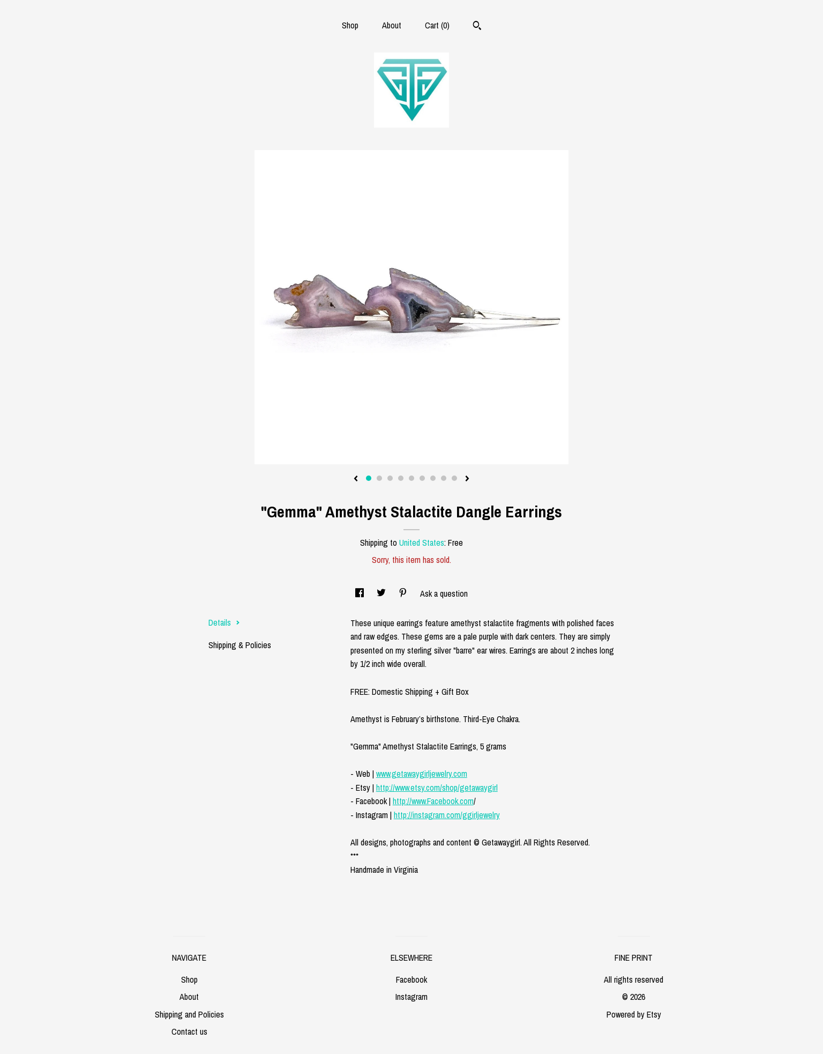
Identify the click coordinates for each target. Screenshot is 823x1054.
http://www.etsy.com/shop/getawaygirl (437, 787)
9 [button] (454, 478)
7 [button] (433, 478)
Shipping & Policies (239, 645)
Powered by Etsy (634, 1014)
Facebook (411, 979)
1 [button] (368, 478)
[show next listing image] (467, 479)
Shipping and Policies (189, 1014)
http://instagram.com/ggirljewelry (447, 815)
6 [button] (422, 478)
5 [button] (411, 478)
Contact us (189, 1031)
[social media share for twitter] (382, 593)
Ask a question (444, 593)
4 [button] (400, 478)
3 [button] (390, 478)
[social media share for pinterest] (404, 593)
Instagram (411, 997)
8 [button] (443, 478)
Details (224, 622)
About (391, 25)
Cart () (437, 25)
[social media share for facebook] (360, 593)
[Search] (477, 27)
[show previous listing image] (355, 479)
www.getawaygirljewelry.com (421, 774)
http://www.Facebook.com (433, 801)
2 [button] (379, 478)
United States (421, 542)
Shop (350, 25)
